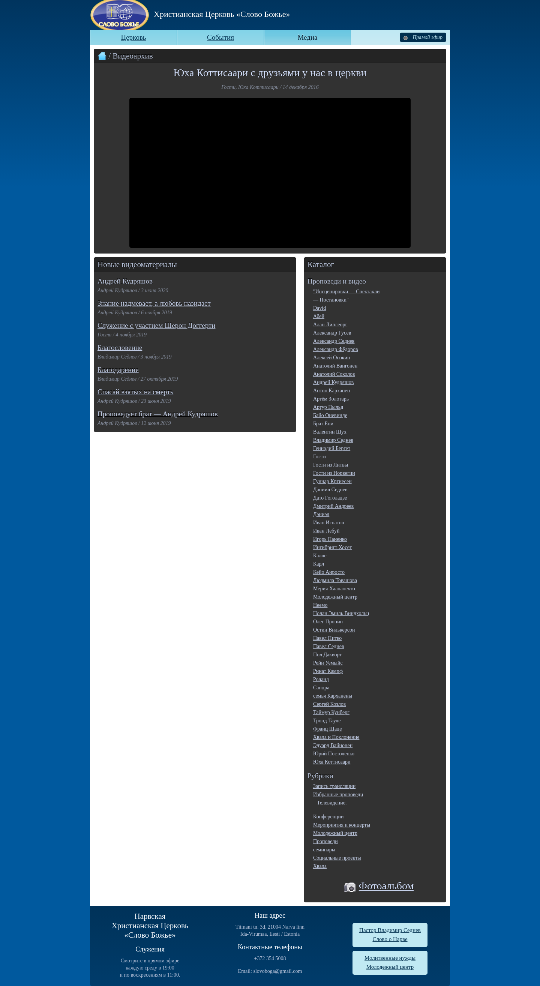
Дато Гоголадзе (330, 498)
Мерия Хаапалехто (334, 588)
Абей (318, 316)
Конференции (328, 816)
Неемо (320, 605)
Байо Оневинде (330, 415)
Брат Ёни (323, 423)
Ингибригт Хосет (332, 547)
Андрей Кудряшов (125, 281)
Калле (320, 555)
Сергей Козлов (329, 704)
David (319, 308)
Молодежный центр (335, 597)
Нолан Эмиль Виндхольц (341, 613)
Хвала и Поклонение (336, 737)
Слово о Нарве (389, 939)
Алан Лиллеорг (330, 324)
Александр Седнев (333, 341)
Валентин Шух (329, 432)
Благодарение (118, 370)
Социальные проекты (337, 858)
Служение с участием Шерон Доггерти (156, 325)
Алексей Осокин (331, 357)
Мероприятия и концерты (341, 825)
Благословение (120, 347)
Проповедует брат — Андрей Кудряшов (158, 414)
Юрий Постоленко (333, 753)
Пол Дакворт (327, 654)
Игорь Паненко (330, 539)
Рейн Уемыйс (328, 663)
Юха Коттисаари (331, 762)
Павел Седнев (328, 646)
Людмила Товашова (335, 580)
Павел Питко (327, 638)
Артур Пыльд (328, 407)
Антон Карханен (331, 390)
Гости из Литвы (330, 465)
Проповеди (325, 841)
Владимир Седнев (333, 440)
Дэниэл (321, 514)
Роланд (321, 679)
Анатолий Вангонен (335, 366)
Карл (318, 564)
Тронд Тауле (326, 720)
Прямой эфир (423, 37)
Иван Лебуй (326, 531)
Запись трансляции (334, 786)
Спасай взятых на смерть (135, 392)
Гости (319, 456)
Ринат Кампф (328, 671)
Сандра (321, 687)
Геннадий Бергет (331, 448)
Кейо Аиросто (329, 572)
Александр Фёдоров (335, 349)
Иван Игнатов (328, 522)
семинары (324, 849)
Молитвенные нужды (390, 958)
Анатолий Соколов (334, 374)
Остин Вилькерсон (334, 630)
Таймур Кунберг (331, 712)
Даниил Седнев (330, 489)
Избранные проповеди (338, 794)
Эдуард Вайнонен (332, 745)
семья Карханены (332, 696)
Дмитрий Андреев (333, 506)
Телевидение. (332, 803)
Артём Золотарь (331, 399)
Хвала (320, 866)
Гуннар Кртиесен (332, 481)
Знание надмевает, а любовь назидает (154, 303)
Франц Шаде (327, 729)
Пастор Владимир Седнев (390, 930)
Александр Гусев (332, 333)
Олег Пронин (328, 621)
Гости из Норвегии (334, 473)
